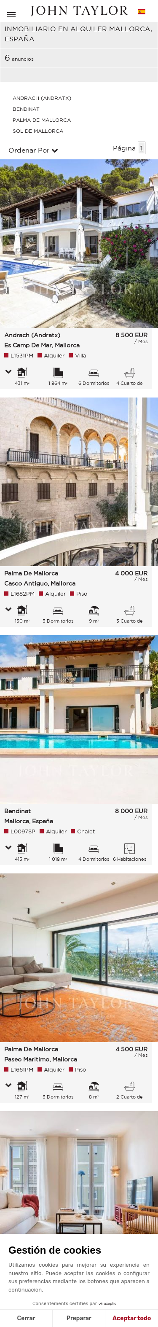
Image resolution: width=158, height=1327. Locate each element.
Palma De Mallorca (42, 120)
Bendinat (26, 109)
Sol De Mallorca (38, 131)
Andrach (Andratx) (42, 98)
